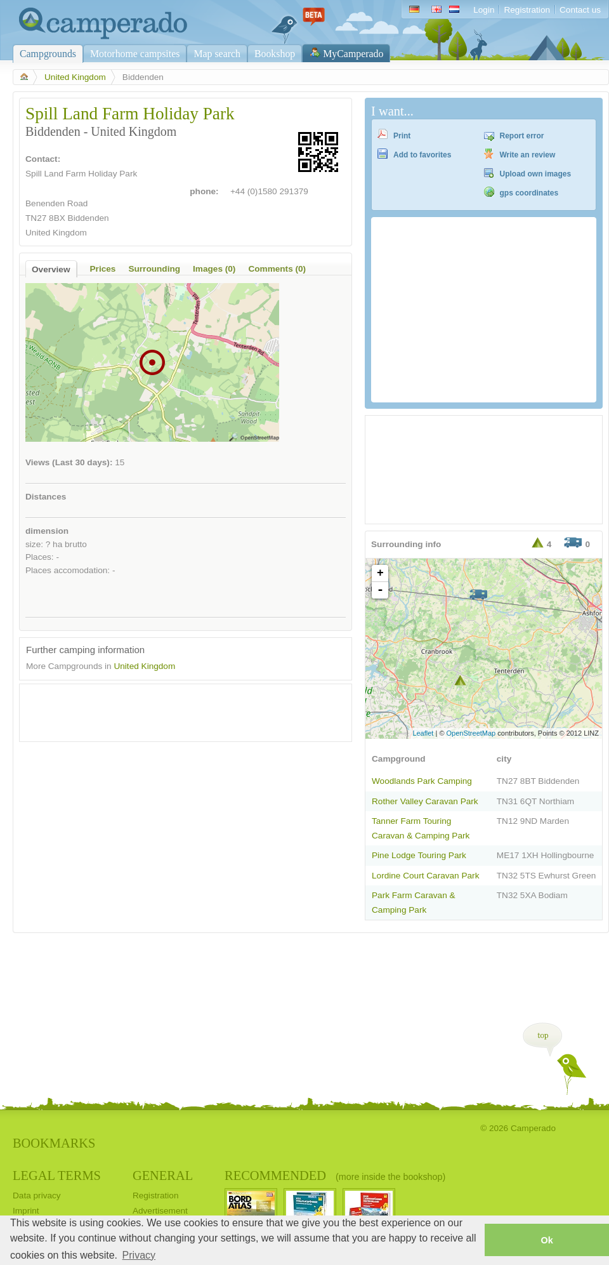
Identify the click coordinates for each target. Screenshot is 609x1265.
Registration (527, 10)
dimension (47, 531)
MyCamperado (353, 53)
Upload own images (536, 173)
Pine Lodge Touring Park (419, 855)
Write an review (528, 154)
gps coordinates (529, 193)
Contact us (580, 10)
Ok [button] (546, 1240)
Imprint (26, 1210)
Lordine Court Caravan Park (425, 875)
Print (401, 135)
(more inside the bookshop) (390, 1177)
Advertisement (160, 1210)
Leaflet (422, 733)
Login (483, 10)
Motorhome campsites (135, 53)
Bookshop (274, 53)
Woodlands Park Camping (422, 781)
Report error (522, 135)
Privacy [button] (138, 1255)
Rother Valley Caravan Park (425, 801)
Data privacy (37, 1195)
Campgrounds (48, 53)
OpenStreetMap (471, 733)
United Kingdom (75, 77)
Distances (45, 496)
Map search (216, 53)
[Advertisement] (174, 710)
